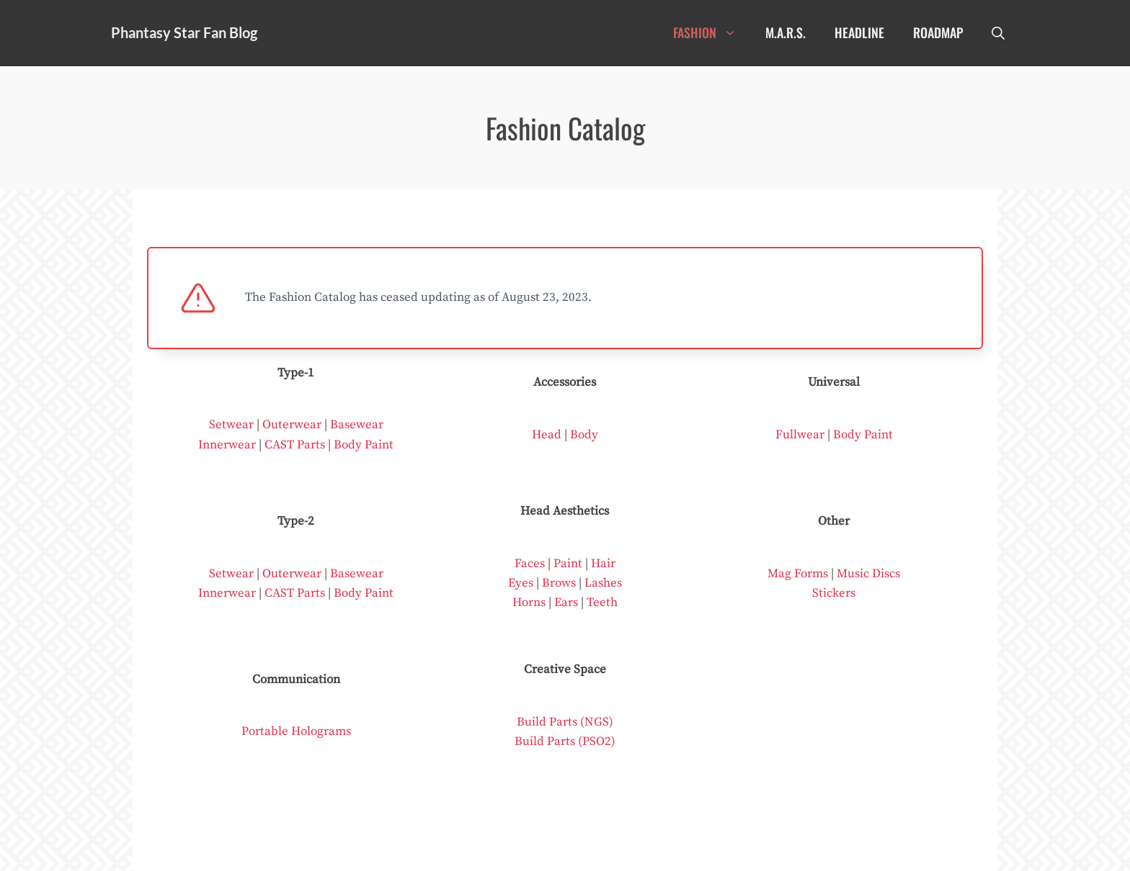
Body (584, 435)
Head (546, 435)
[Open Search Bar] (998, 32)
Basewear (356, 425)
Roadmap (938, 32)
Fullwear (799, 435)
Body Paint (363, 445)
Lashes (603, 583)
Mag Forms (798, 574)
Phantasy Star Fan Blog (184, 32)
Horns (529, 602)
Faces (530, 564)
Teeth (602, 602)
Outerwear (291, 425)
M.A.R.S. (785, 32)
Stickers (833, 593)
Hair (603, 564)
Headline (859, 32)
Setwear (231, 425)
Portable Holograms (296, 731)
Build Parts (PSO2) (565, 741)
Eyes (520, 583)
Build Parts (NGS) (565, 722)
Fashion (712, 32)
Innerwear (227, 445)
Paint (567, 564)
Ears (566, 602)
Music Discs (868, 574)
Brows (559, 583)
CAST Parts (294, 445)
